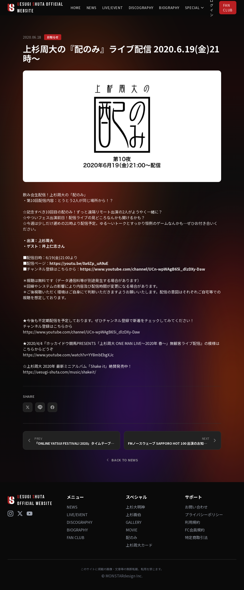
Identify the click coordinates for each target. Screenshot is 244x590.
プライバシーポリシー (204, 514)
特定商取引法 (196, 537)
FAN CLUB (228, 7)
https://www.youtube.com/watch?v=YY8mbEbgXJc (68, 363)
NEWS (91, 7)
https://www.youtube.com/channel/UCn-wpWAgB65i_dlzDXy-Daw (142, 277)
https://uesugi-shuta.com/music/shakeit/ (59, 380)
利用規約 (192, 522)
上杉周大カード (139, 545)
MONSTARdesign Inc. (124, 576)
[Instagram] (10, 513)
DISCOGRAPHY (141, 7)
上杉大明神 (135, 507)
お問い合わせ (196, 507)
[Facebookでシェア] (52, 415)
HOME (76, 7)
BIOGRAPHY (169, 7)
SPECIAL (194, 7)
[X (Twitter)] (20, 513)
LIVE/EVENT (112, 7)
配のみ (131, 537)
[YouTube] (29, 513)
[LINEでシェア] (40, 415)
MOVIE (131, 530)
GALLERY (134, 522)
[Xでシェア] (27, 415)
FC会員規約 (195, 530)
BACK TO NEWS (122, 460)
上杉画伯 (133, 514)
